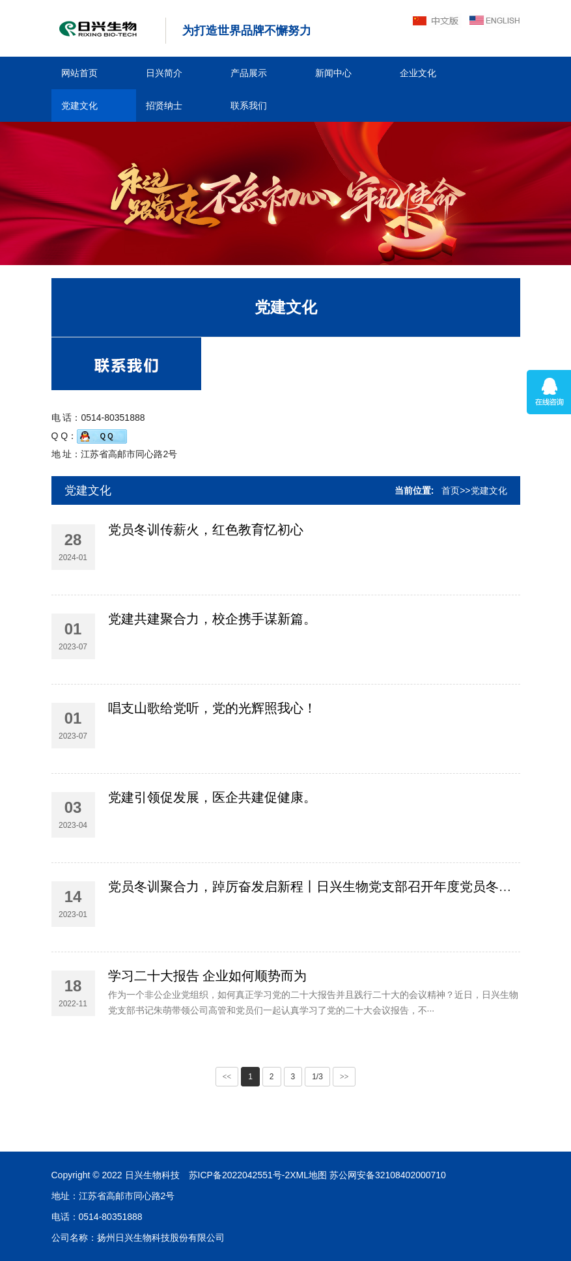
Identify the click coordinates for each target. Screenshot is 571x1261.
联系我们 (248, 105)
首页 (450, 490)
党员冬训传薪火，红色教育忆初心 (205, 574)
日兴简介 (164, 73)
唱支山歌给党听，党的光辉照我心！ (212, 764)
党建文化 (79, 105)
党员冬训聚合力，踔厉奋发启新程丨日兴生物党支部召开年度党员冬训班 (316, 942)
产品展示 (248, 73)
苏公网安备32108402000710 (93, 1175)
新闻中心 (333, 73)
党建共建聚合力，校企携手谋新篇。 (212, 675)
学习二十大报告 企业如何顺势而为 (207, 1032)
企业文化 (418, 73)
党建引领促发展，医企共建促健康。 (212, 853)
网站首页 (79, 73)
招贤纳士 (164, 105)
